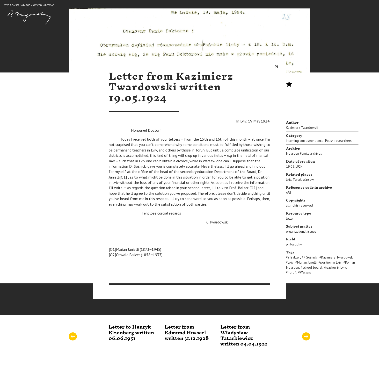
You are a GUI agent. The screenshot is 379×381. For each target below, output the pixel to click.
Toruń (297, 179)
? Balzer (294, 257)
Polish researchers (338, 140)
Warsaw (308, 179)
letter (290, 218)
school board (312, 267)
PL (277, 67)
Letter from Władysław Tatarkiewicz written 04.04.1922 (244, 335)
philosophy (294, 244)
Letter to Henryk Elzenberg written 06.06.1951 (131, 332)
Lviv (288, 179)
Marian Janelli (307, 262)
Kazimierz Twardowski (302, 127)
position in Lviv (331, 262)
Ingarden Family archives (304, 153)
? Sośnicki (311, 257)
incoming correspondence (304, 140)
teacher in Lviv (335, 267)
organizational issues (301, 231)
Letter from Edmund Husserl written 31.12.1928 (187, 332)
